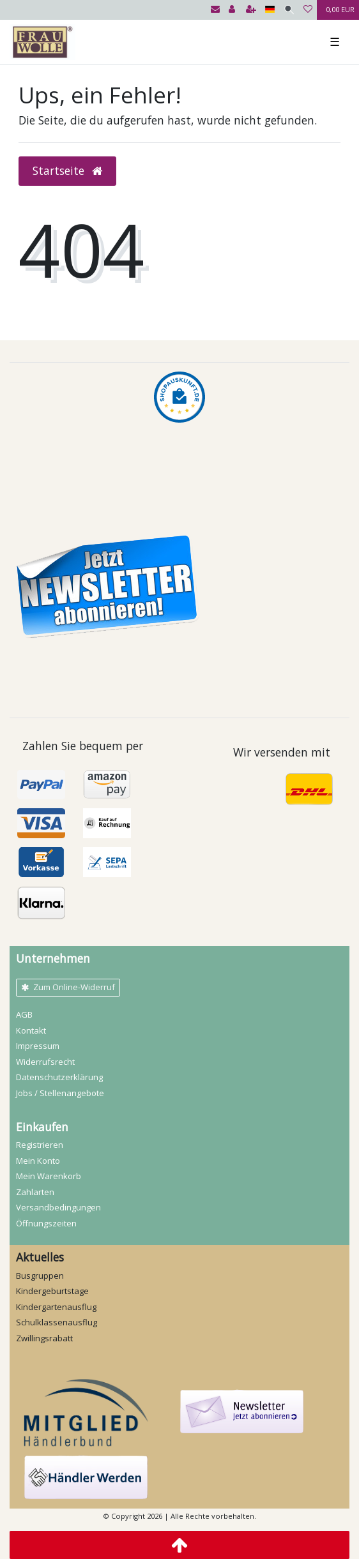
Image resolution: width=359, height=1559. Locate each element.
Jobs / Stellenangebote (60, 1093)
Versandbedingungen (58, 1207)
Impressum (37, 1045)
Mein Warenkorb (48, 1176)
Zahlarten (35, 1192)
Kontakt (31, 1030)
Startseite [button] (67, 170)
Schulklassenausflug (56, 1322)
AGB (24, 1014)
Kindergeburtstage (52, 1291)
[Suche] (289, 10)
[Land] (270, 10)
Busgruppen (40, 1275)
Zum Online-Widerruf (68, 987)
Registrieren (39, 1144)
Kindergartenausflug (56, 1307)
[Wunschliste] (308, 10)
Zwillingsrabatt (44, 1338)
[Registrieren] (251, 10)
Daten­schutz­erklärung (59, 1077)
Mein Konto (38, 1160)
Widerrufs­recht (45, 1061)
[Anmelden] (232, 10)
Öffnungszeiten (46, 1223)
